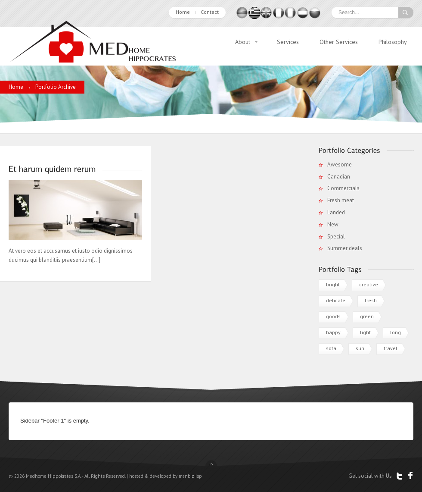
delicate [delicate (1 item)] (335, 300)
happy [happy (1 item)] (333, 332)
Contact (210, 12)
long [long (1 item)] (395, 332)
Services (288, 42)
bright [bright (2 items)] (333, 284)
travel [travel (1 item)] (390, 348)
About (242, 42)
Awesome (339, 164)
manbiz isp (190, 476)
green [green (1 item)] (367, 316)
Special (336, 236)
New (332, 224)
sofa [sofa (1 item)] (331, 348)
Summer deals (344, 248)
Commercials (343, 188)
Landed (336, 212)
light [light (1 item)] (365, 332)
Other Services (339, 42)
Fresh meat (340, 200)
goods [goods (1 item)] (333, 316)
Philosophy (393, 42)
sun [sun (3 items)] (360, 348)
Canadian (338, 176)
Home (183, 12)
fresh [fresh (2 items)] (371, 300)
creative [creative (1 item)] (368, 284)
